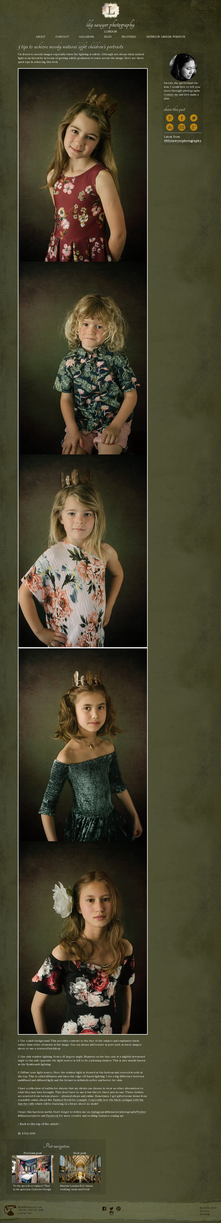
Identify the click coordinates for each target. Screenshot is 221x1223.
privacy (204, 1210)
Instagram (97, 1112)
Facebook (52, 1115)
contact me (25, 1213)
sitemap (205, 1214)
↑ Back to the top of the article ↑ (39, 1124)
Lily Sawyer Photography (110, 24)
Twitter (141, 1112)
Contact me (171, 94)
